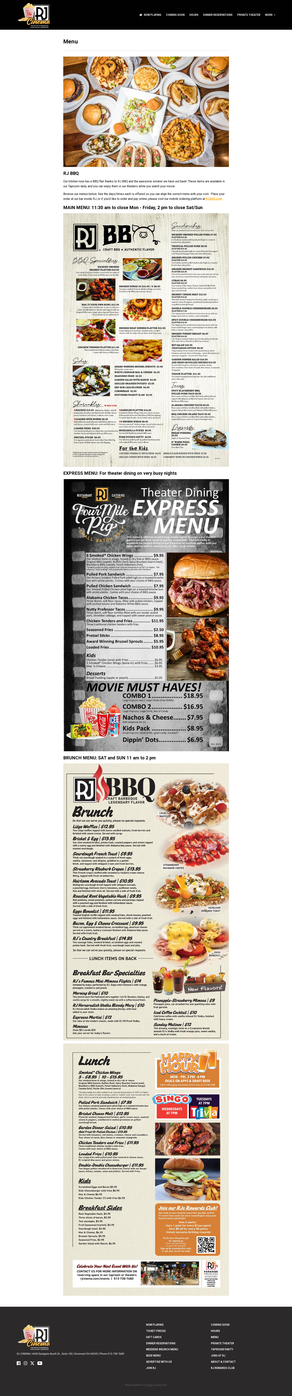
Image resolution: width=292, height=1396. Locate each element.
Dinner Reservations (218, 14)
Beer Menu (153, 1355)
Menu (215, 1337)
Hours (193, 14)
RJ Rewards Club (223, 1367)
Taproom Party (222, 1349)
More (270, 14)
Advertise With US (159, 1361)
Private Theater (248, 14)
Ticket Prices (156, 1330)
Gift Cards (154, 1337)
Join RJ (151, 1367)
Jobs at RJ (218, 1355)
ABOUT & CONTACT (223, 1361)
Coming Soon (175, 14)
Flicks (150, 1385)
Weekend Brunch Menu (162, 1349)
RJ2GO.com (214, 199)
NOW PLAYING (150, 14)
